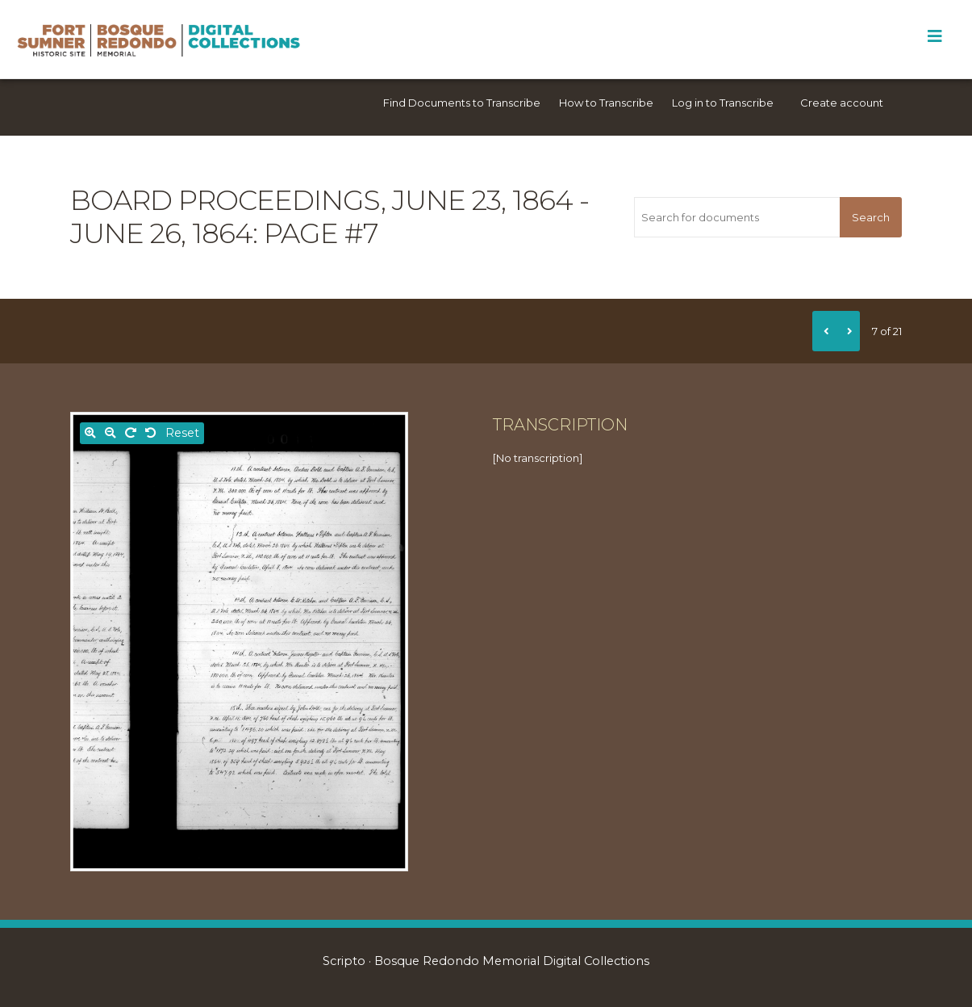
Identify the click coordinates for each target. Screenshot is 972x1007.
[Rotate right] (130, 433)
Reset (182, 433)
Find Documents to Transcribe (461, 102)
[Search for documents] (737, 217)
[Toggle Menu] (934, 36)
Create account (841, 102)
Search (871, 217)
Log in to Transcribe (723, 102)
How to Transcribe (606, 102)
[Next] (848, 331)
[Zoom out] (110, 433)
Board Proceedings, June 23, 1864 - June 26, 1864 (329, 216)
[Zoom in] (90, 433)
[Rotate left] (150, 433)
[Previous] (824, 331)
